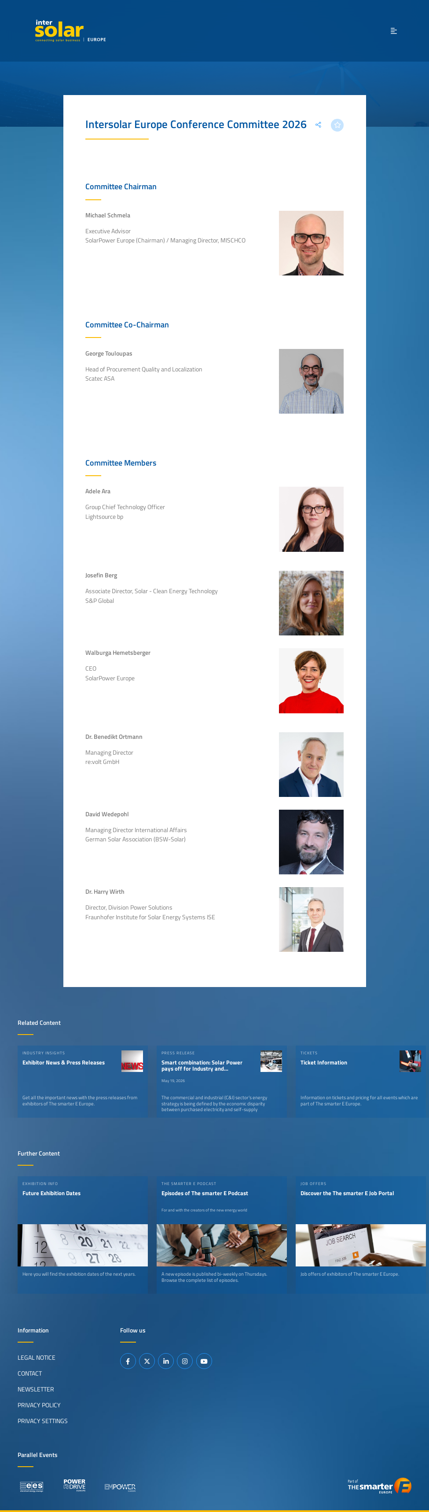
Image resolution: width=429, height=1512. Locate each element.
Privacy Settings (43, 1421)
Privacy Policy (39, 1405)
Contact (30, 1373)
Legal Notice (36, 1357)
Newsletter (36, 1389)
